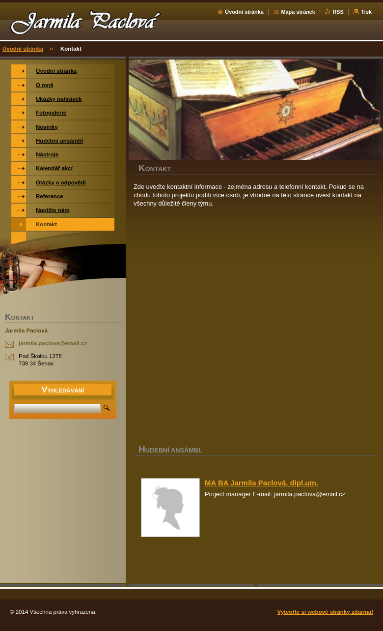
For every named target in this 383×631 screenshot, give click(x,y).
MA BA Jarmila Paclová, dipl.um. (261, 483)
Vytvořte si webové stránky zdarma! (325, 612)
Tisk (366, 12)
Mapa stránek (298, 12)
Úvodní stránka (244, 12)
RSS (337, 12)
